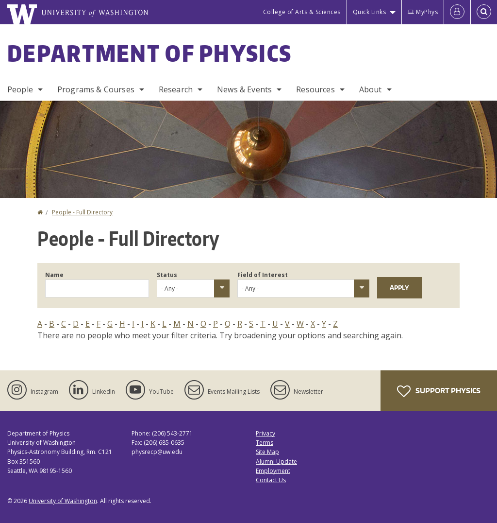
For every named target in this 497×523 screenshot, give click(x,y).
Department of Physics (149, 53)
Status (167, 275)
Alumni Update (276, 461)
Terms (264, 442)
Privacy (265, 433)
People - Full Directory (82, 212)
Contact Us (271, 480)
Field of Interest (262, 275)
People (20, 89)
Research (176, 89)
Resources (315, 89)
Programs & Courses (95, 89)
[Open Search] (484, 12)
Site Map (267, 452)
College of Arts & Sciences (302, 12)
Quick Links (369, 12)
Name (54, 275)
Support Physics (438, 391)
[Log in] (457, 12)
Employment (273, 471)
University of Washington (63, 501)
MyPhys (423, 12)
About (370, 89)
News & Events (244, 89)
